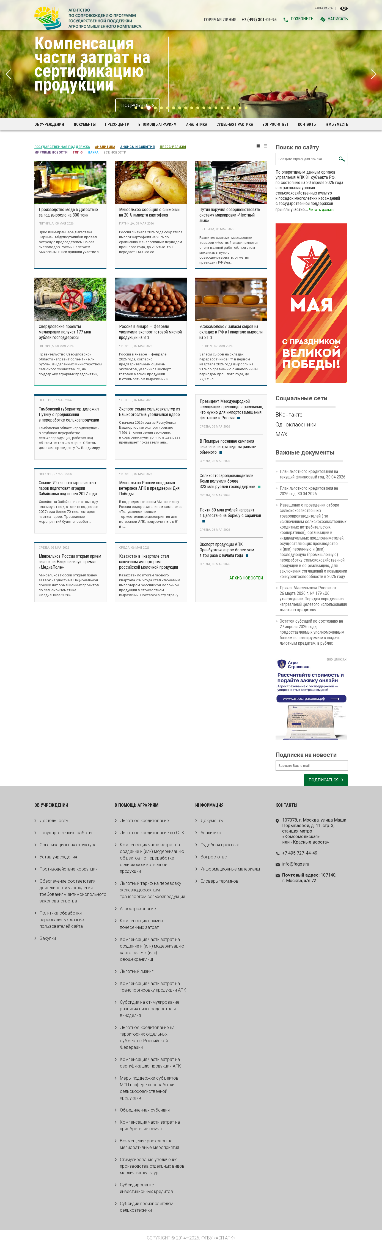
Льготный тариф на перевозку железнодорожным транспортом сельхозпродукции (152, 892)
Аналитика (196, 124)
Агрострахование (138, 910)
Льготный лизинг (136, 973)
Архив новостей (246, 579)
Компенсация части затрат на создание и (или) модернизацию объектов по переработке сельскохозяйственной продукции (152, 860)
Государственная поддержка (62, 147)
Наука (93, 152)
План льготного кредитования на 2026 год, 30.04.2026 (309, 491)
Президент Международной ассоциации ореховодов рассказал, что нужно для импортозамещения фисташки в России (231, 410)
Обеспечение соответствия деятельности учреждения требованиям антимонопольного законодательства (73, 892)
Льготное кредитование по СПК (152, 834)
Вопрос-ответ (275, 124)
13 (209, 107)
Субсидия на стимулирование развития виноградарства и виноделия (149, 1010)
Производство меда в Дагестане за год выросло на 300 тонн (68, 212)
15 (222, 107)
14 (216, 107)
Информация (209, 807)
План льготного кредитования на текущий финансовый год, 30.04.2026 (312, 474)
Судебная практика (234, 124)
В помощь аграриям (157, 124)
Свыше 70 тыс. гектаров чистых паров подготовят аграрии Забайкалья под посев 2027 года (68, 489)
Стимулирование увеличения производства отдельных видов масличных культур (152, 1168)
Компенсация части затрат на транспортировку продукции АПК (153, 989)
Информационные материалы (230, 871)
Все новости (115, 152)
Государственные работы (66, 834)
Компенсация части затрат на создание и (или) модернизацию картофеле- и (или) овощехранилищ (152, 951)
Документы (84, 124)
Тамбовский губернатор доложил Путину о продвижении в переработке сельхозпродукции (69, 415)
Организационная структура (68, 846)
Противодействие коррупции (69, 871)
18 (240, 107)
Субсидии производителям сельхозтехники (146, 1209)
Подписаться (321, 782)
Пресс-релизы (173, 147)
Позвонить (302, 18)
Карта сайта (324, 8)
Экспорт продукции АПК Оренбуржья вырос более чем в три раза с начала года (227, 551)
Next (373, 74)
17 (234, 107)
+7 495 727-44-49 (299, 855)
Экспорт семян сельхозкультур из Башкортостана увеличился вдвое (149, 412)
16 (228, 107)
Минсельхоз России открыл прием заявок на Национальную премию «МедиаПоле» (70, 563)
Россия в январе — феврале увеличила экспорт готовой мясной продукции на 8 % (150, 332)
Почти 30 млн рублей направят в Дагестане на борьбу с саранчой (230, 515)
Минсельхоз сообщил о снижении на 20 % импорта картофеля (149, 212)
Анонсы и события (137, 147)
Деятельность (54, 822)
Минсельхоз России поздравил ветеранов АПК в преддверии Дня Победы (149, 489)
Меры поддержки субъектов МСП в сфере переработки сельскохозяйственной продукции (149, 1089)
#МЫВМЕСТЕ (337, 124)
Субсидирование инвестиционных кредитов (146, 1190)
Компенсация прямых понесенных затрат (141, 926)
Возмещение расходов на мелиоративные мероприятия (149, 1146)
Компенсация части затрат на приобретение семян (150, 1127)
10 (191, 107)
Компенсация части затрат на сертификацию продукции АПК (150, 1065)
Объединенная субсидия (145, 1112)
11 (197, 107)
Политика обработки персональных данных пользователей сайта (62, 921)
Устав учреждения (58, 858)
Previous (8, 74)
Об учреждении (49, 124)
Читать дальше (322, 209)
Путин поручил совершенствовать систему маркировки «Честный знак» (229, 215)
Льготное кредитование (144, 822)
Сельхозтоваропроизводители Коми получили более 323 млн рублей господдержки (230, 482)
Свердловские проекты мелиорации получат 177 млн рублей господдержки (65, 332)
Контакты (307, 124)
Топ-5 (78, 152)
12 (203, 107)
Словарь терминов (219, 883)
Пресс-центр (117, 124)
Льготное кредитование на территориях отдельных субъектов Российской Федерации (147, 1039)
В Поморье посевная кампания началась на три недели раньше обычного (228, 447)
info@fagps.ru (295, 866)
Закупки (48, 940)
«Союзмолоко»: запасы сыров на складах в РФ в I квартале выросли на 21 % (231, 332)
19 (246, 107)
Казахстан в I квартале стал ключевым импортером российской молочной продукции (148, 563)
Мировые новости (51, 152)
